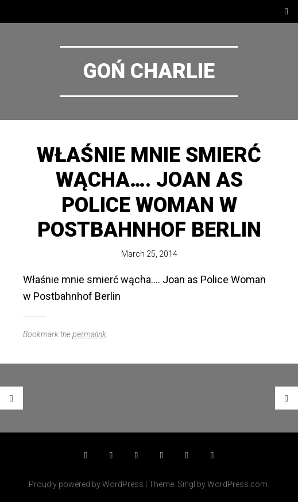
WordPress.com (237, 484)
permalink (89, 334)
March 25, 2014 (149, 253)
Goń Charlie (149, 71)
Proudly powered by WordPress (86, 484)
